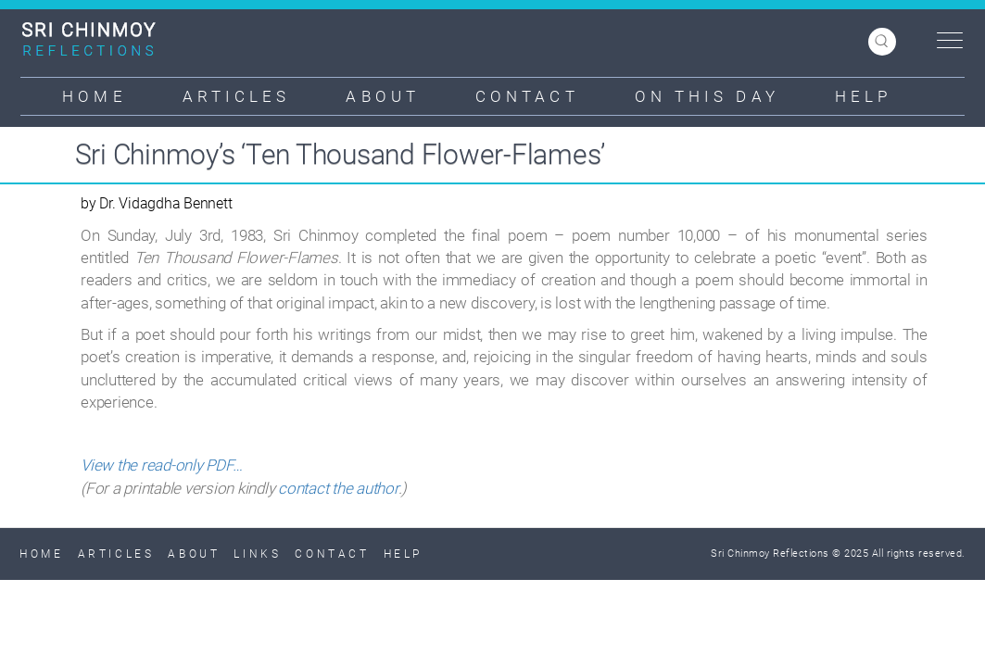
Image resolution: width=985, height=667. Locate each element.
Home (94, 96)
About (383, 96)
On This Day (707, 96)
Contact (527, 96)
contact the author (338, 488)
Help (863, 96)
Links (257, 553)
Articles (237, 96)
